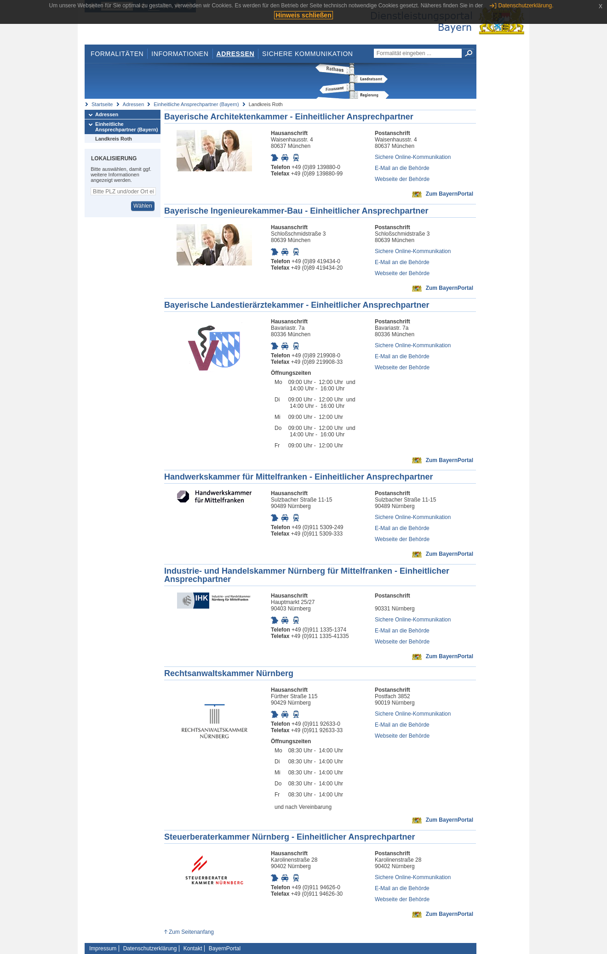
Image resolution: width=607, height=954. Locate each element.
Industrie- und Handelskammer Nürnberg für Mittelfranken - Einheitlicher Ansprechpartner (306, 575)
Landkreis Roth (113, 138)
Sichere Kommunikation (307, 53)
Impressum (102, 948)
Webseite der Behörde (402, 179)
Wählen (142, 206)
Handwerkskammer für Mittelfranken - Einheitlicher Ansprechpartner (298, 476)
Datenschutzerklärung (150, 948)
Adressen (236, 53)
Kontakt (192, 948)
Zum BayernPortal (449, 194)
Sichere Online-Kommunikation (413, 157)
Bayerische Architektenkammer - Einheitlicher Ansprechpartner (288, 116)
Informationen (179, 53)
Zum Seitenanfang (191, 932)
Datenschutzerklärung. (525, 5)
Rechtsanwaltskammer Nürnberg (228, 673)
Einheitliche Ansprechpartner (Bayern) (196, 104)
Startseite (102, 104)
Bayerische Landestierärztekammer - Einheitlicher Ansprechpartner (296, 305)
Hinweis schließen (303, 15)
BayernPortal (225, 948)
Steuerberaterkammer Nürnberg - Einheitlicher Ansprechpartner (289, 836)
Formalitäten (117, 53)
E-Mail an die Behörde (402, 168)
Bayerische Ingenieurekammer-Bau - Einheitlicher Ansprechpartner (296, 210)
